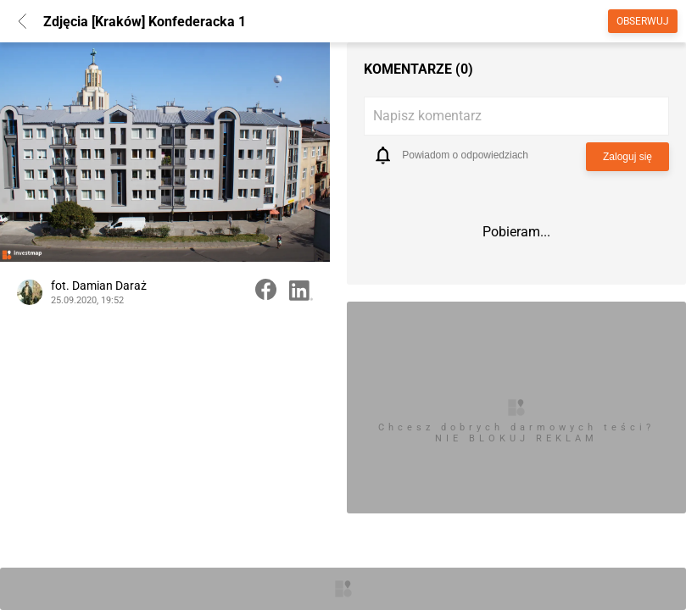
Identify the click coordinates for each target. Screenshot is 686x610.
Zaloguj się (627, 157)
